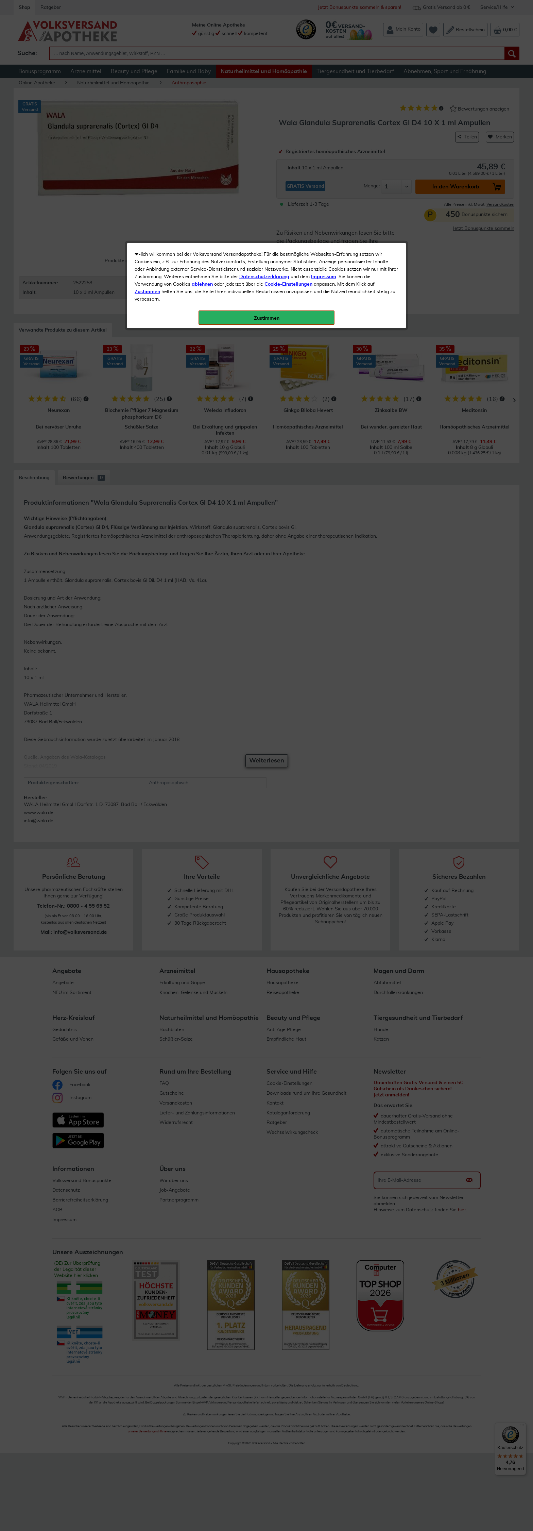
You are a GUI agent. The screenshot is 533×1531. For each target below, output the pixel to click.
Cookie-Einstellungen (288, 160)
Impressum (323, 152)
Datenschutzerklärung (264, 152)
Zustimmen (147, 167)
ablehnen (202, 160)
